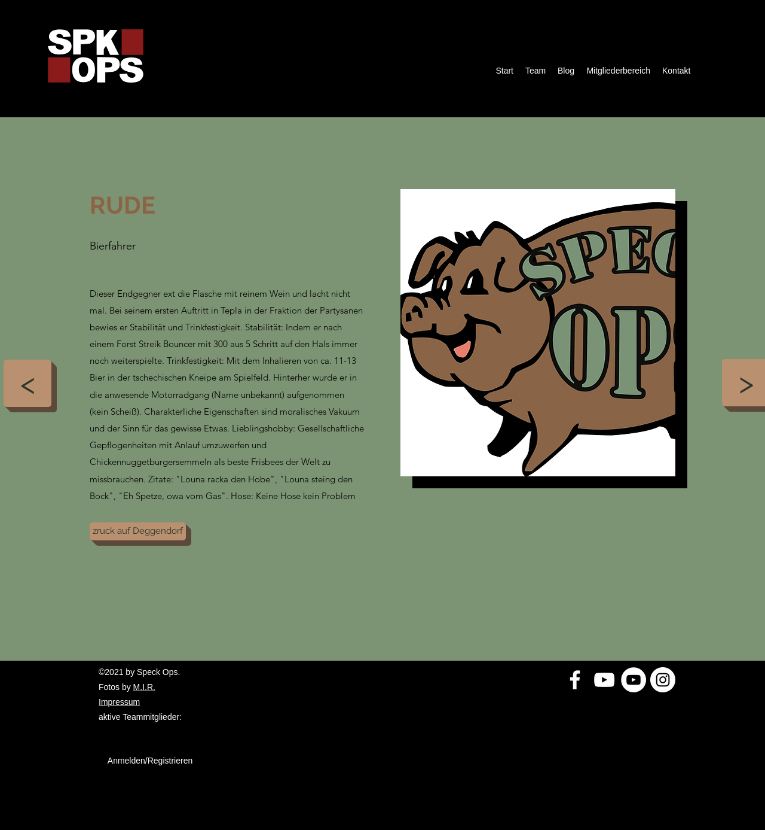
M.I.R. (144, 687)
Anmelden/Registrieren (150, 760)
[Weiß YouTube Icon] (604, 679)
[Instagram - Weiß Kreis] (662, 679)
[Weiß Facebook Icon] (574, 679)
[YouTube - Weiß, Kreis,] (633, 679)
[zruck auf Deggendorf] (138, 531)
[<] (27, 383)
